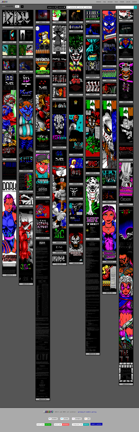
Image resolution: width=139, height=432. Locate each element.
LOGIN (128, 2)
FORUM (122, 2)
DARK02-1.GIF (42, 22)
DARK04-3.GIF (92, 36)
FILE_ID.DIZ (59, 264)
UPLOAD (110, 2)
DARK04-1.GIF (126, 20)
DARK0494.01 (42, 76)
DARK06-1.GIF (9, 42)
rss (89, 418)
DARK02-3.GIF (76, 22)
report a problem (96, 424)
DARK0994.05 (126, 159)
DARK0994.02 (76, 154)
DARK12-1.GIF (109, 201)
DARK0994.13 (76, 198)
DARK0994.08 (76, 184)
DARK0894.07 (92, 94)
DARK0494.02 (59, 71)
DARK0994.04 (59, 147)
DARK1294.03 (109, 261)
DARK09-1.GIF (109, 95)
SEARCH (134, 2)
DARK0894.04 (9, 159)
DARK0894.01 (126, 102)
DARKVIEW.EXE (59, 252)
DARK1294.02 (76, 225)
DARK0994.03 (109, 187)
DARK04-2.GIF (126, 35)
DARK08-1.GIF (9, 56)
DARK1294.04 (126, 384)
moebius (86, 424)
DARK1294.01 (42, 238)
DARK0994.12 (92, 239)
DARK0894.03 (59, 84)
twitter (66, 418)
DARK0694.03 (92, 77)
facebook (54, 418)
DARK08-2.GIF (26, 56)
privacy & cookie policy (87, 412)
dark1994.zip (17, 27)
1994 (3, 6)
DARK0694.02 (126, 59)
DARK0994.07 (42, 197)
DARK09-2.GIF (59, 99)
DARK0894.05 (26, 170)
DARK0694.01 (76, 94)
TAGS (116, 2)
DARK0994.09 (9, 275)
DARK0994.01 (92, 173)
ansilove (47, 424)
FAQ (104, 2)
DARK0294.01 (92, 21)
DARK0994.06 (59, 242)
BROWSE (98, 2)
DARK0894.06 (42, 151)
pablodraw (65, 424)
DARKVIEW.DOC (92, 353)
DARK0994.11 (26, 191)
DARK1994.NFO (42, 399)
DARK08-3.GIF (9, 71)
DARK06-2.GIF (26, 42)
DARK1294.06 (76, 263)
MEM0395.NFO (109, 293)
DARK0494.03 (76, 31)
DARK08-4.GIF (26, 71)
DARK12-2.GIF (26, 206)
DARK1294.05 (26, 284)
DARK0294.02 (109, 66)
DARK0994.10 (126, 204)
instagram (78, 418)
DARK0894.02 (109, 80)
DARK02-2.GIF (59, 22)
